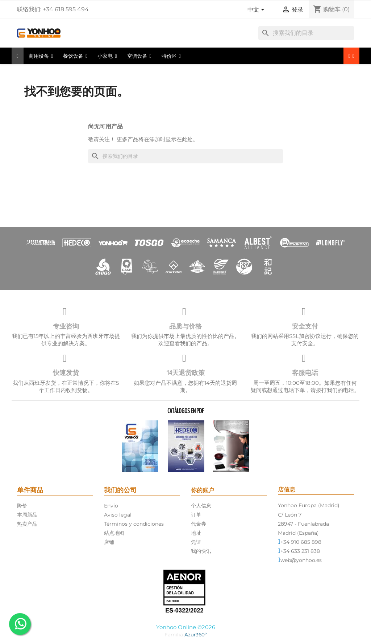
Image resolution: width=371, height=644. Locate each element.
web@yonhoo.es (301, 560)
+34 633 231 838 (300, 551)
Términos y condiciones (134, 524)
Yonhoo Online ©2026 (185, 627)
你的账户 (202, 490)
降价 (22, 505)
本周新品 (27, 514)
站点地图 (114, 533)
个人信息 (201, 505)
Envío (111, 505)
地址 (196, 533)
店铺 (109, 542)
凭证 (196, 542)
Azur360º (195, 634)
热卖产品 (27, 524)
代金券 (198, 524)
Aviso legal (118, 514)
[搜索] (306, 33)
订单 (196, 514)
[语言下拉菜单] (257, 10)
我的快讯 (201, 551)
